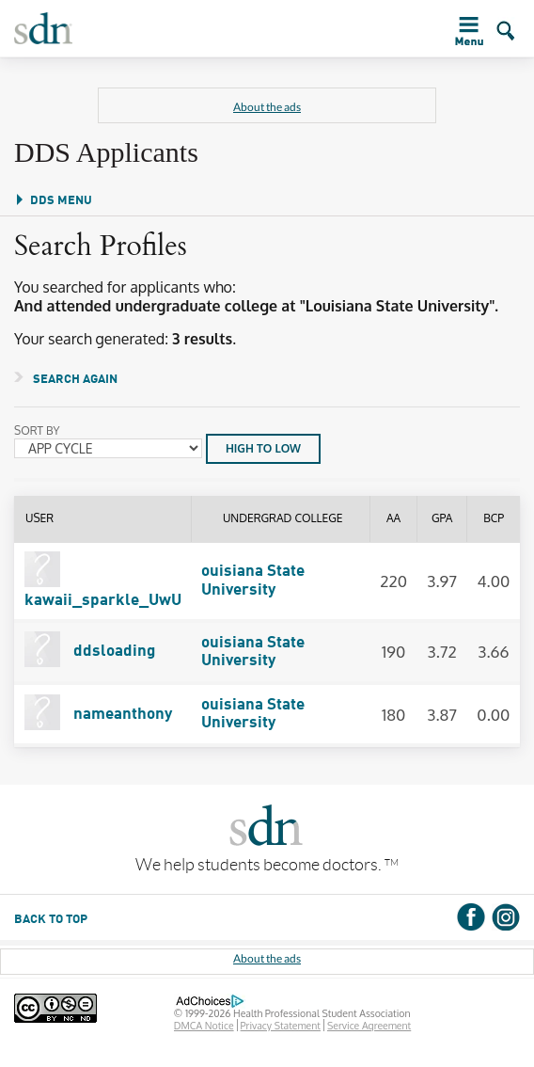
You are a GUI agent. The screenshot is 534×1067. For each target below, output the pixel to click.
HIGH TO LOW (263, 448)
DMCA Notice (204, 1025)
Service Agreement (369, 1025)
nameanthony (98, 715)
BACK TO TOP (50, 920)
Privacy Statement (281, 1025)
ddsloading (89, 652)
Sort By (37, 431)
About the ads (267, 107)
